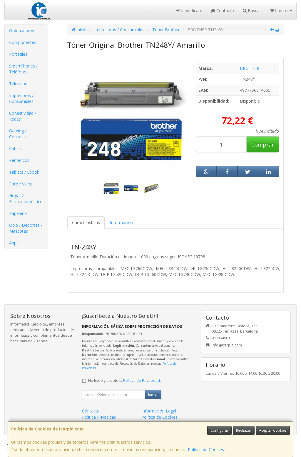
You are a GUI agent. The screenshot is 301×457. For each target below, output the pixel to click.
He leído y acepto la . (124, 380)
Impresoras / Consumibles (21, 98)
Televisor (17, 83)
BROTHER (249, 68)
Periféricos (19, 160)
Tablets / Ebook (24, 172)
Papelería (18, 213)
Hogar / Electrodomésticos (27, 198)
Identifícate (189, 10)
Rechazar (243, 430)
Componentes (22, 42)
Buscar (252, 10)
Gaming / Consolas (18, 133)
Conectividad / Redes (22, 116)
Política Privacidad (99, 417)
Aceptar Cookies (273, 430)
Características (86, 222)
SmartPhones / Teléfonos (23, 69)
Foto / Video (21, 184)
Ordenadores (21, 30)
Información (121, 222)
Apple (14, 243)
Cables (15, 148)
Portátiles (18, 54)
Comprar (262, 144)
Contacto (222, 10)
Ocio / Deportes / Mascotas (25, 228)
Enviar (153, 394)
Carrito (281, 10)
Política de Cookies (206, 449)
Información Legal (158, 411)
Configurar (219, 430)
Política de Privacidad (141, 380)
